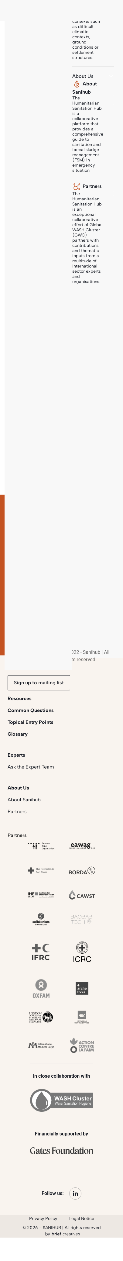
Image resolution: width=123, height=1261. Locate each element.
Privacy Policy (43, 1218)
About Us (18, 788)
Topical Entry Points (30, 722)
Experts (16, 755)
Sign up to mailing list (39, 683)
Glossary (18, 734)
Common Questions (31, 710)
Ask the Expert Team (31, 767)
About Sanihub (24, 800)
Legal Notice (81, 1218)
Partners (17, 811)
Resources (20, 698)
